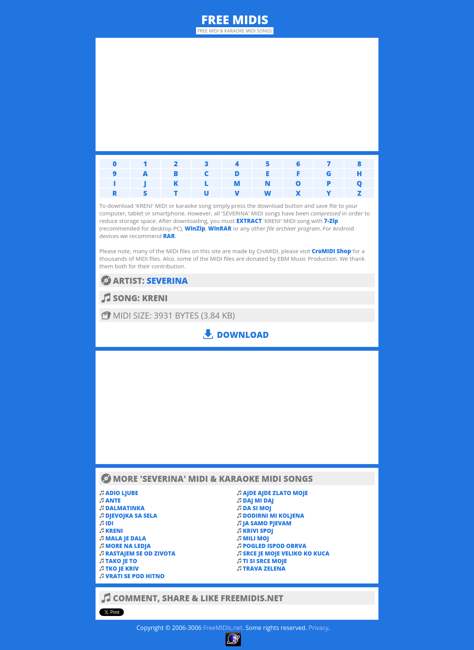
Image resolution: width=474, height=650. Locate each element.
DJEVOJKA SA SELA (131, 515)
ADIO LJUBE (121, 493)
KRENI (114, 530)
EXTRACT (249, 220)
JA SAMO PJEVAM (267, 523)
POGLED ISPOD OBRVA (274, 545)
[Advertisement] (237, 94)
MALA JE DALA (125, 538)
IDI (109, 523)
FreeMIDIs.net (222, 628)
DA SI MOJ (257, 508)
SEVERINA (167, 280)
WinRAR (220, 228)
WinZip (195, 228)
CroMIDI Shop (331, 251)
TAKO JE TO (121, 561)
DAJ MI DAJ (258, 500)
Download (243, 334)
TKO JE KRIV (122, 568)
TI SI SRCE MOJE (265, 561)
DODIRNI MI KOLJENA (273, 515)
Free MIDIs (235, 19)
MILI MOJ (256, 538)
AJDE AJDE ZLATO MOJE (275, 493)
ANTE (113, 500)
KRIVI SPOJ (258, 530)
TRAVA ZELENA (264, 568)
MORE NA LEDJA (128, 545)
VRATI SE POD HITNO (135, 576)
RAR (169, 236)
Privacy (319, 628)
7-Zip (331, 220)
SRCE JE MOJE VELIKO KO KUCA (286, 553)
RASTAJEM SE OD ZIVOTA (140, 553)
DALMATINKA (125, 508)
